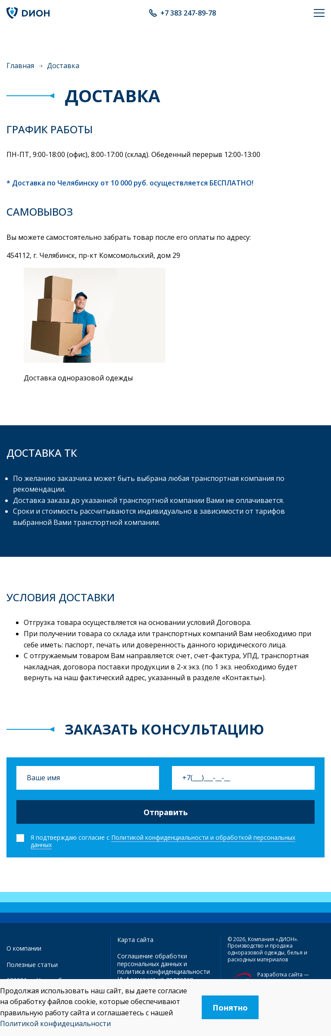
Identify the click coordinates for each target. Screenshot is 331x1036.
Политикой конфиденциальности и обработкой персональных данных (163, 841)
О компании (23, 948)
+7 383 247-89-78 (188, 13)
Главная (20, 65)
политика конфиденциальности (163, 971)
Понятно (230, 1007)
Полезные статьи (32, 965)
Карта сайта (135, 940)
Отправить (166, 812)
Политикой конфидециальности (55, 1023)
